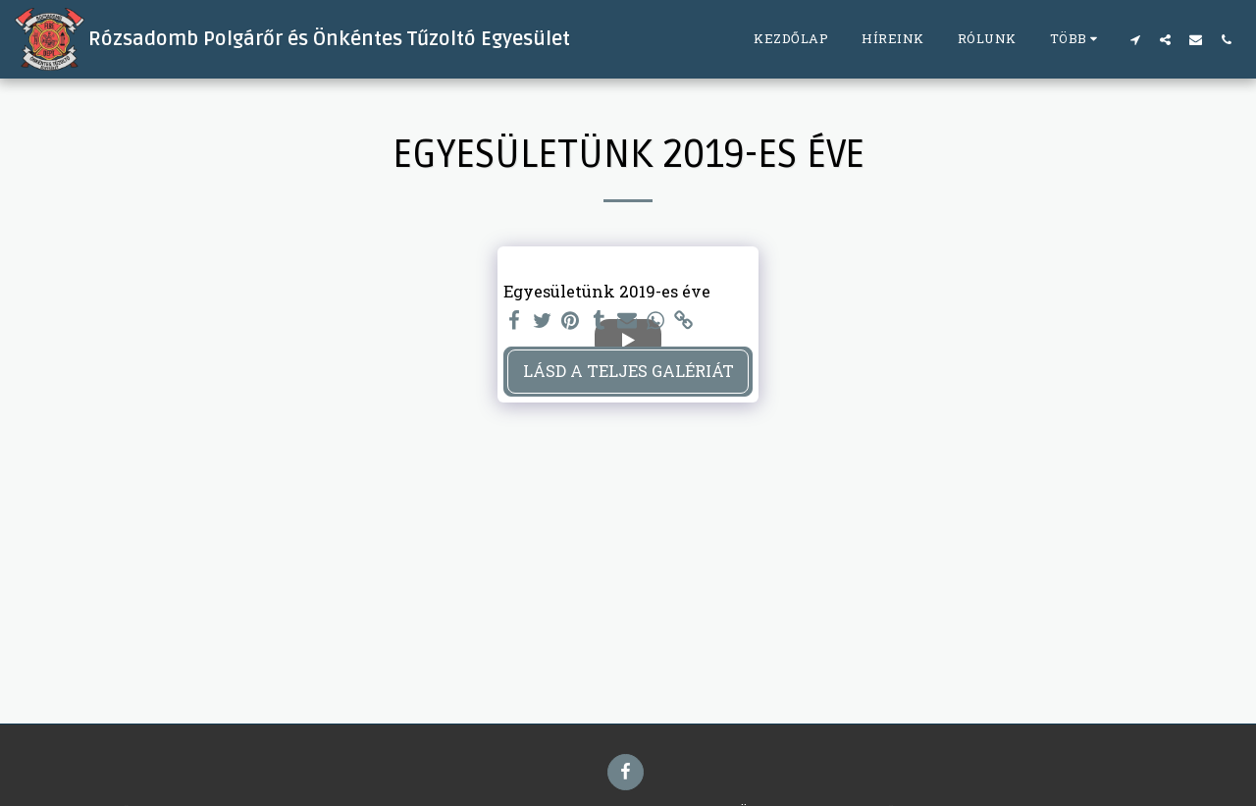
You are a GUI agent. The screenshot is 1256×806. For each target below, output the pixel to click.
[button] (1135, 39)
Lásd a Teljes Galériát (628, 370)
